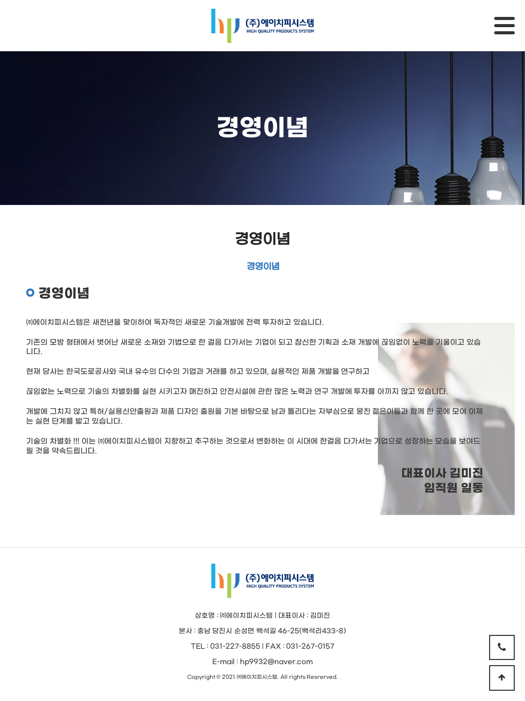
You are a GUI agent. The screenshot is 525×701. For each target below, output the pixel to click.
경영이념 (262, 240)
